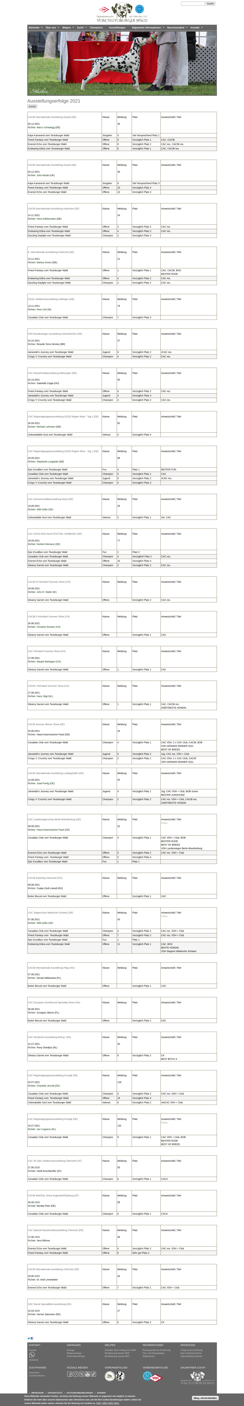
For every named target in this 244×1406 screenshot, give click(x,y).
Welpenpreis (149, 1356)
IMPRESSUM (38, 1393)
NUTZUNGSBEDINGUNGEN (80, 1393)
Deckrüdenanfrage (76, 1356)
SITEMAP (101, 1393)
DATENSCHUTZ (55, 1393)
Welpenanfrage (74, 1353)
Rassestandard (176, 28)
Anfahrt (33, 1360)
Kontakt (196, 28)
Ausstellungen (117, 27)
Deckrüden (34, 1372)
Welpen (67, 28)
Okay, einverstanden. (205, 1399)
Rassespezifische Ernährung (156, 1350)
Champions (96, 27)
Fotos (164, 823)
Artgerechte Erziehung (191, 1350)
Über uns (51, 28)
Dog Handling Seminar (191, 1356)
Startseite (35, 28)
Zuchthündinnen (37, 1376)
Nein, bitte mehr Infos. (107, 1404)
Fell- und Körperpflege (153, 1353)
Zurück (32, 106)
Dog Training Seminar (191, 1353)
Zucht (81, 28)
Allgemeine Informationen (147, 28)
